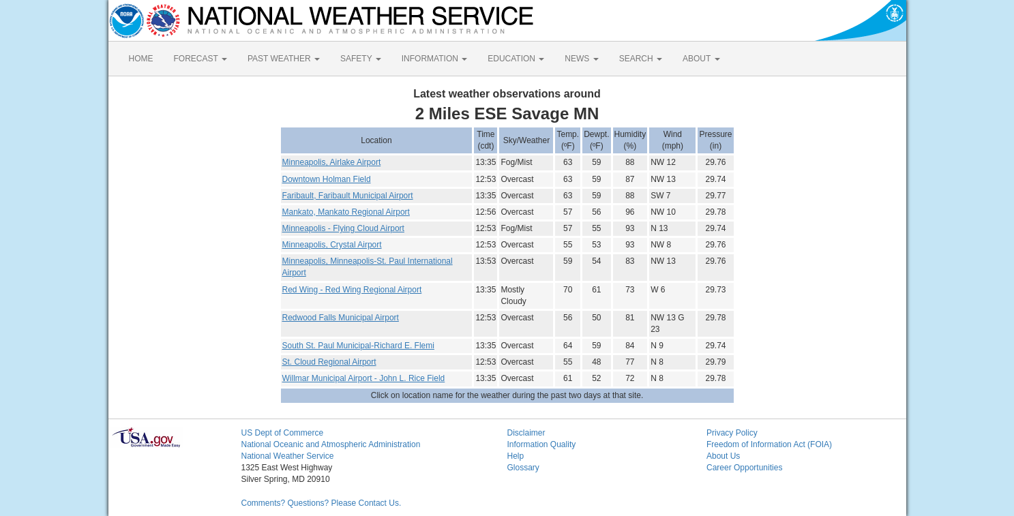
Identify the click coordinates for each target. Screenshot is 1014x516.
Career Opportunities (744, 467)
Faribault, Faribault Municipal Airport (347, 195)
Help (515, 456)
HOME (141, 58)
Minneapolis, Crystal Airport (332, 244)
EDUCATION (516, 58)
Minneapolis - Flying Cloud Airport (343, 228)
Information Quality (541, 444)
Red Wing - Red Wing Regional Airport (352, 289)
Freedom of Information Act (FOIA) (769, 444)
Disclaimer (526, 433)
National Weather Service (287, 456)
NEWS (581, 58)
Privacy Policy (732, 433)
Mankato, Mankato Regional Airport (346, 212)
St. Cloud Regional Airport (329, 362)
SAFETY (360, 58)
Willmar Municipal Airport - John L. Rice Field (363, 378)
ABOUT (701, 58)
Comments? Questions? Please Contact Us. (321, 503)
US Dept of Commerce (282, 433)
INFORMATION (434, 58)
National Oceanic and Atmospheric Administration (331, 444)
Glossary (523, 467)
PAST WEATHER (284, 58)
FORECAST (200, 58)
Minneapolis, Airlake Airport (331, 162)
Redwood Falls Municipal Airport (340, 317)
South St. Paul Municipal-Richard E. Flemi (358, 345)
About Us (723, 456)
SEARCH (640, 58)
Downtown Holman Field (326, 179)
